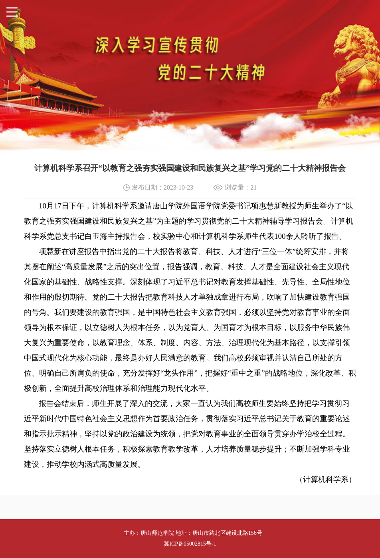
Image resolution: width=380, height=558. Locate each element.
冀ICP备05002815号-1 (190, 544)
